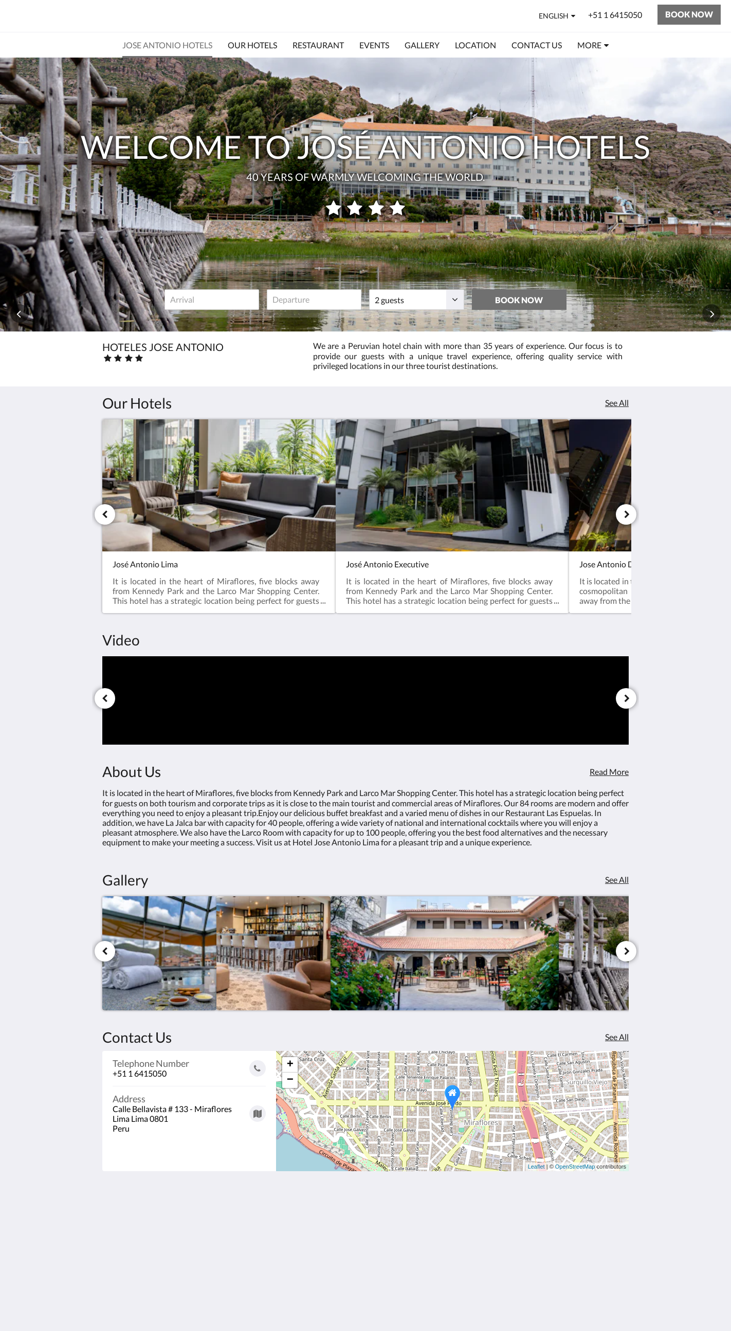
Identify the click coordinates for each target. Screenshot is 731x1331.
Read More (609, 772)
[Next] (626, 514)
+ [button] (290, 1065)
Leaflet (536, 1166)
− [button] (290, 1080)
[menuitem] (167, 45)
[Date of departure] (314, 299)
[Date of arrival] (212, 299)
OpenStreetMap (575, 1166)
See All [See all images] (617, 879)
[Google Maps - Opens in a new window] (189, 1109)
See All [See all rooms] (617, 403)
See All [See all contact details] (617, 1037)
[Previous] (105, 514)
